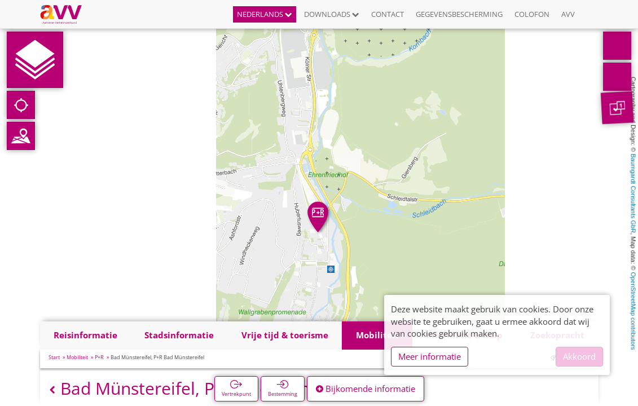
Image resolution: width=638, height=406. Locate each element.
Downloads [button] (331, 14)
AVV (568, 14)
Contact (387, 14)
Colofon (531, 14)
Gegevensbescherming (459, 14)
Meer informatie (429, 356)
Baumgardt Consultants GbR (633, 193)
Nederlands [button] (264, 14)
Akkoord (579, 356)
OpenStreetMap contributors (633, 311)
